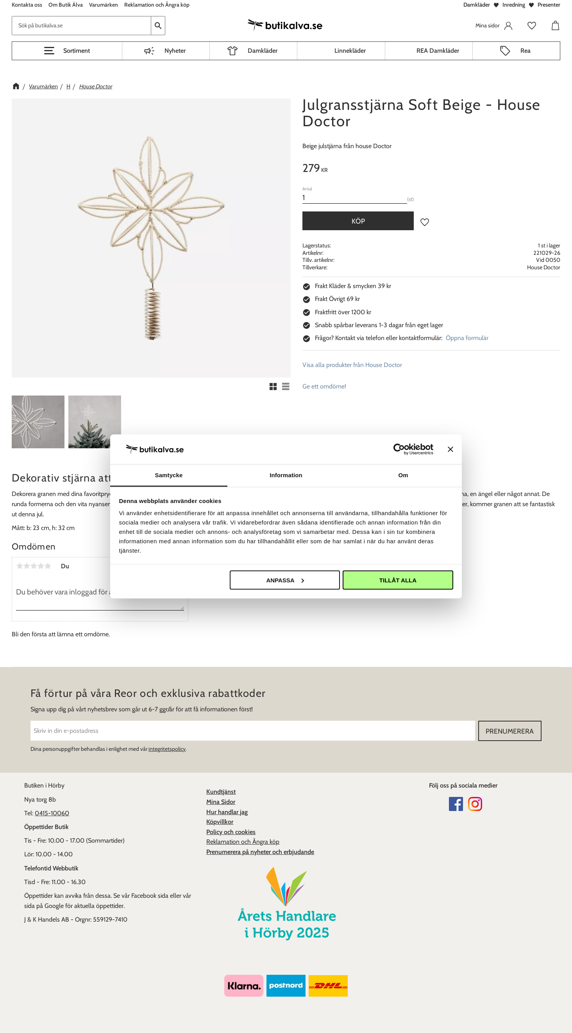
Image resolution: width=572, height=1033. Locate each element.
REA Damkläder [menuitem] (437, 50)
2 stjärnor (26, 565)
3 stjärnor (33, 565)
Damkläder (476, 4)
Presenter (549, 4)
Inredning (513, 4)
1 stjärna (19, 565)
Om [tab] (403, 475)
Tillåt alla (397, 579)
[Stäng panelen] (450, 449)
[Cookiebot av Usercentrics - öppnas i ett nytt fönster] (399, 449)
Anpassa (285, 579)
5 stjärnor (47, 565)
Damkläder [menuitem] (262, 50)
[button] (67, 51)
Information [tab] (286, 475)
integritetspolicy (167, 748)
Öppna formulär (467, 338)
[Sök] (158, 25)
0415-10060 (52, 813)
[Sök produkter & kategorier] (81, 25)
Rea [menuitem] (525, 50)
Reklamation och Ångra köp (242, 841)
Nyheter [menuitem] (175, 50)
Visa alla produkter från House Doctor (352, 365)
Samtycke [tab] (169, 475)
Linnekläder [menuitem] (350, 50)
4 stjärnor (40, 565)
